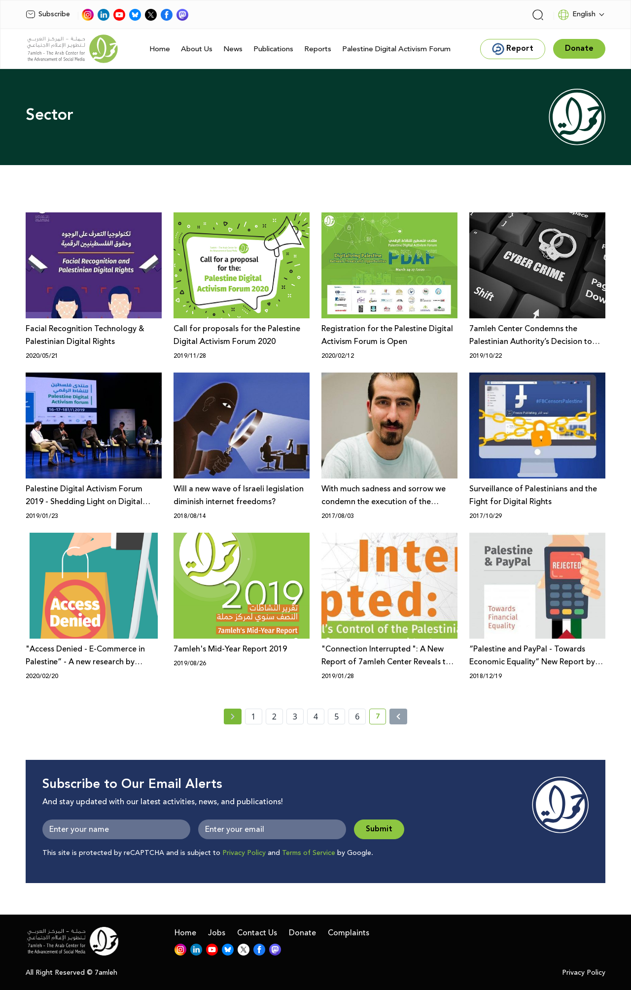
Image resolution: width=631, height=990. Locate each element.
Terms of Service (308, 853)
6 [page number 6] (357, 716)
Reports (317, 49)
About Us (196, 49)
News (233, 49)
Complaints (348, 933)
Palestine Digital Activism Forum (396, 49)
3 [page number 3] (295, 716)
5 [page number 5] (336, 716)
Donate (302, 933)
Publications (273, 49)
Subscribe (48, 14)
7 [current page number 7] (381, 718)
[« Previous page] (233, 716)
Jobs (216, 933)
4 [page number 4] (316, 716)
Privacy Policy (244, 853)
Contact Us (257, 933)
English (577, 15)
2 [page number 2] (274, 716)
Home (159, 49)
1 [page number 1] (253, 716)
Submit (379, 829)
